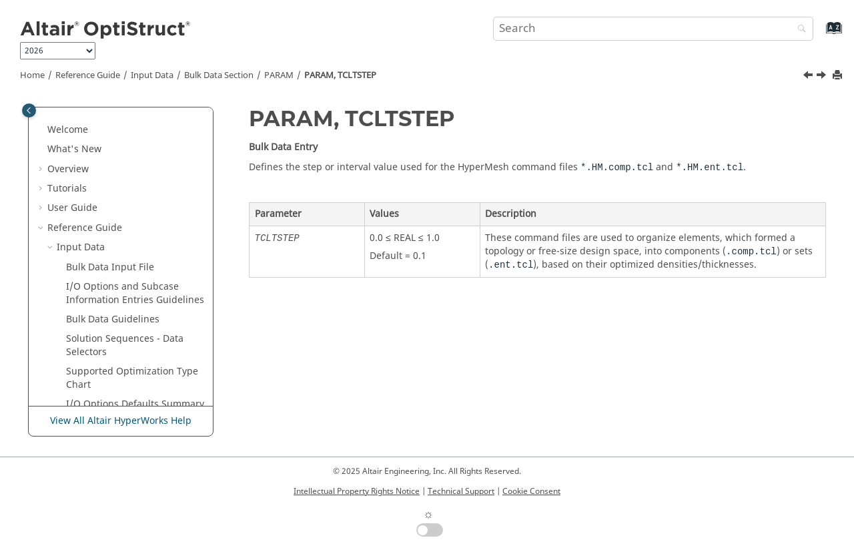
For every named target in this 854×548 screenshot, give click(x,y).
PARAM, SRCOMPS (125, 146)
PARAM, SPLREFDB (125, 107)
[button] (79, 107)
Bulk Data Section (219, 75)
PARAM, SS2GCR (121, 166)
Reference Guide (87, 75)
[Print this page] (838, 76)
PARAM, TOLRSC (121, 323)
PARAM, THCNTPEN (128, 283)
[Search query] (653, 29)
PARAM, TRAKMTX (125, 362)
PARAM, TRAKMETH (128, 342)
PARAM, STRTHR (121, 185)
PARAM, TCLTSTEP (340, 75)
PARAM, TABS (115, 225)
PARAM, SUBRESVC (126, 205)
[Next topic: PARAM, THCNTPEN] (822, 77)
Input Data (152, 75)
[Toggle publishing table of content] (29, 110)
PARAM (279, 75)
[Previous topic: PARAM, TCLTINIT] (809, 77)
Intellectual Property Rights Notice (357, 491)
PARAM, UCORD (120, 401)
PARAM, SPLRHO (121, 126)
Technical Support (461, 491)
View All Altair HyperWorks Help (120, 421)
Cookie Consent (531, 491)
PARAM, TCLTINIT (124, 244)
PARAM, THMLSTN (125, 303)
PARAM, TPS (111, 381)
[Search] (798, 30)
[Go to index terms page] (820, 34)
